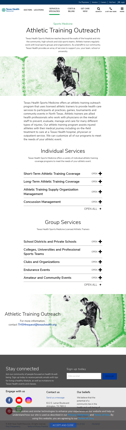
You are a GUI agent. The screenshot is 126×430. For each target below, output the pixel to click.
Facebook (10, 398)
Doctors (28, 10)
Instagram (29, 398)
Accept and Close (63, 425)
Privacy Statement (78, 414)
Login (121, 2)
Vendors (95, 2)
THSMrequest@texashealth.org (37, 324)
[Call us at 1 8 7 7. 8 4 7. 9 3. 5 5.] (110, 10)
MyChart (112, 2)
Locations (39, 10)
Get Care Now (85, 10)
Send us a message (55, 397)
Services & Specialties (54, 10)
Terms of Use (102, 414)
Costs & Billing (71, 10)
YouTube (19, 398)
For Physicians (84, 2)
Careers (103, 2)
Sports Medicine (63, 24)
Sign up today (76, 369)
